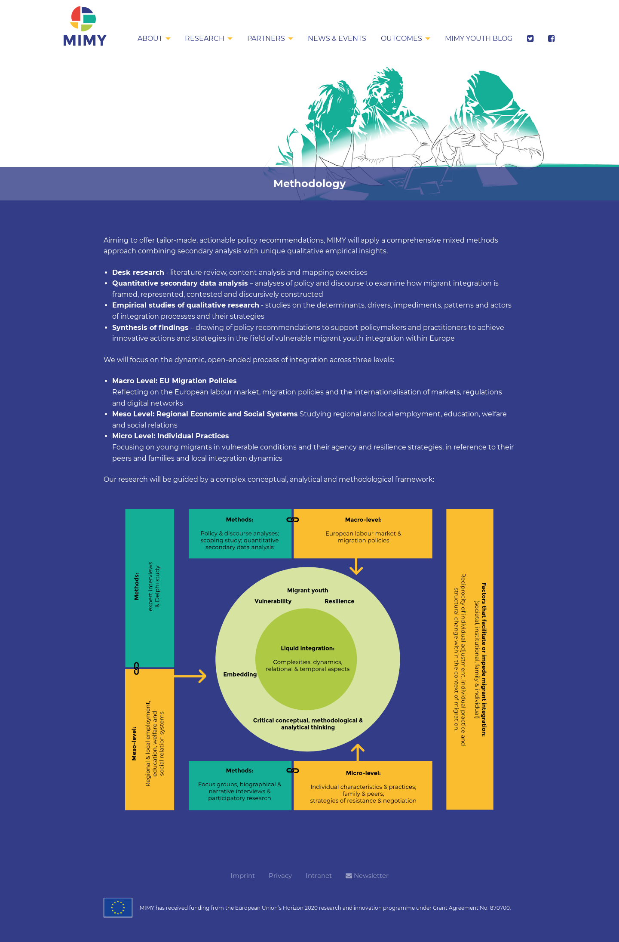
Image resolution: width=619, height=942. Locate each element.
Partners (264, 38)
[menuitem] (150, 39)
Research (202, 38)
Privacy (280, 875)
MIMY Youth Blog (478, 38)
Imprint (242, 875)
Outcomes (400, 38)
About (146, 38)
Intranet (319, 875)
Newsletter (367, 875)
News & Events (335, 38)
